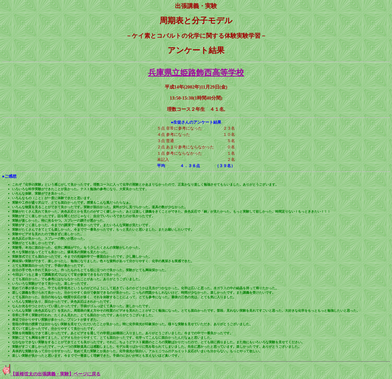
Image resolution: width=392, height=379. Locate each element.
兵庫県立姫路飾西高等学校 (196, 72)
